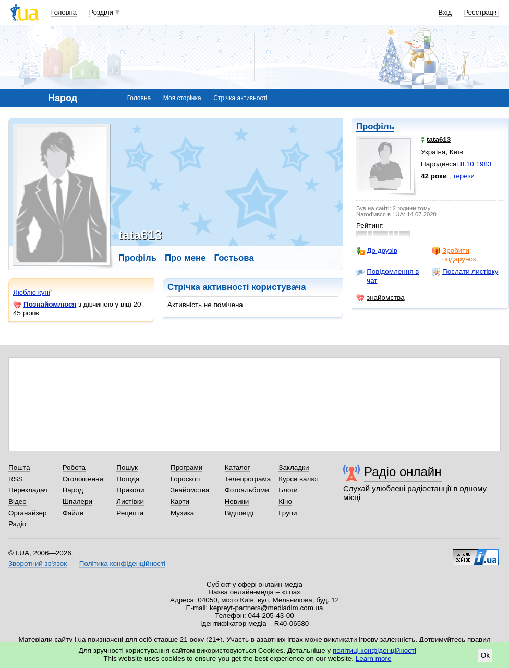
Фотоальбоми (247, 490)
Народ (73, 490)
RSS (15, 479)
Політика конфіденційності (122, 563)
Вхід (445, 12)
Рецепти (129, 513)
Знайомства (190, 490)
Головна (64, 12)
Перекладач (27, 490)
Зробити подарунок (454, 255)
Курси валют (298, 479)
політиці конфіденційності (374, 650)
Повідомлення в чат (387, 276)
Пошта (19, 467)
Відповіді (239, 513)
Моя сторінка (182, 98)
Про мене (185, 258)
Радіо (17, 524)
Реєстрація (481, 12)
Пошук (127, 467)
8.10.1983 (476, 164)
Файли (73, 513)
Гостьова (233, 258)
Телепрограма (248, 479)
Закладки (293, 467)
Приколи (130, 490)
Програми (186, 467)
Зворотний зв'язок (37, 563)
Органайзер (27, 513)
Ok (485, 655)
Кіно (285, 501)
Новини (237, 501)
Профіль (375, 126)
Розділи (101, 12)
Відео (17, 501)
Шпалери (77, 501)
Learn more (374, 658)
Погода (127, 479)
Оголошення (83, 479)
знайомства (380, 298)
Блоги (288, 490)
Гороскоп (185, 479)
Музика (182, 513)
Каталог (237, 467)
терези (464, 176)
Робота (74, 467)
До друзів (376, 251)
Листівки (130, 501)
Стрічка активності (240, 98)
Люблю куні (31, 292)
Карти (180, 501)
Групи (287, 513)
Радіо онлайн (403, 472)
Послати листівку (465, 272)
